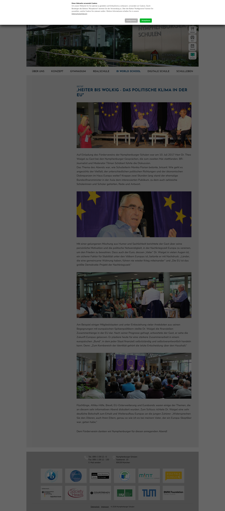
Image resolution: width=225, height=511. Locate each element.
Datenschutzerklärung (79, 14)
